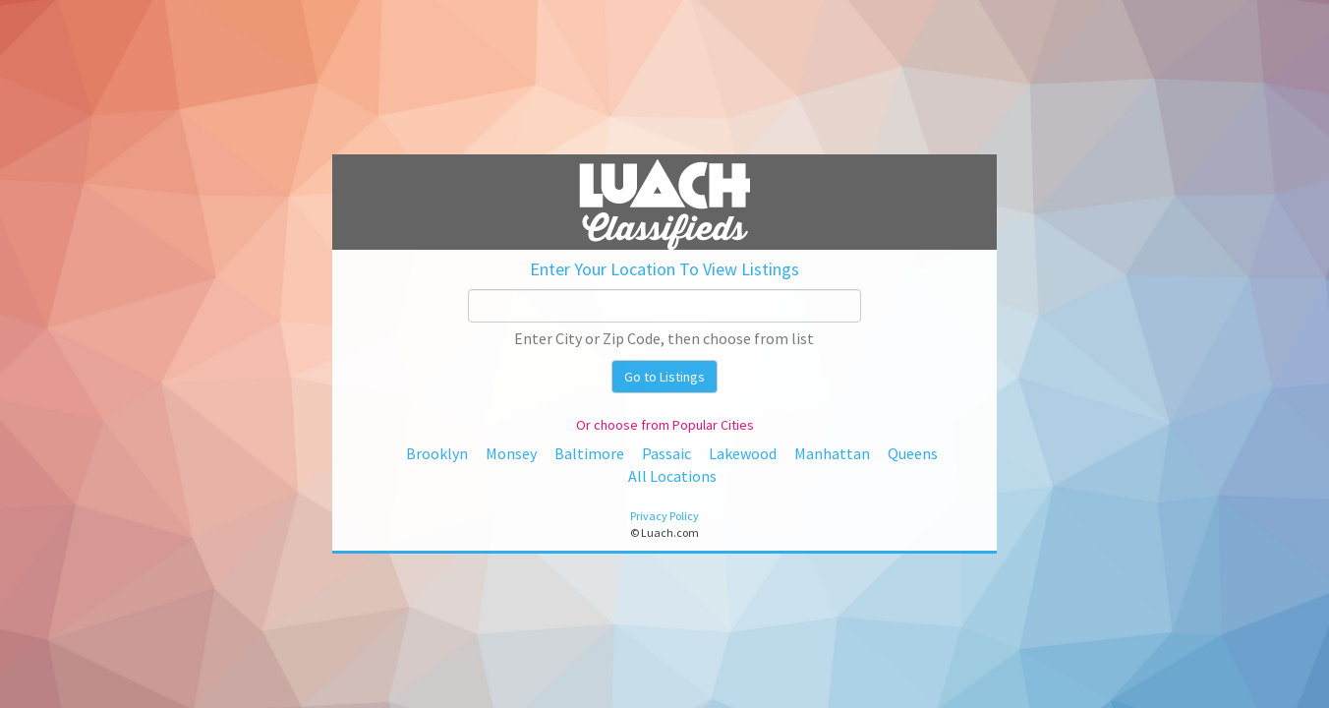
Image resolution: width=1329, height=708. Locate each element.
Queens (913, 453)
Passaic (666, 453)
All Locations (672, 476)
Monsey (511, 453)
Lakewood (743, 453)
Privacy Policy (664, 515)
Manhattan (832, 453)
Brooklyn (437, 453)
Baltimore (589, 453)
